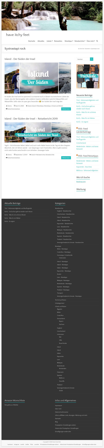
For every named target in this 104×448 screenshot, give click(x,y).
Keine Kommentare (14, 109)
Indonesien (62, 258)
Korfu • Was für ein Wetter (85, 118)
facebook (10, 444)
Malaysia (59, 363)
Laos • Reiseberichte (63, 227)
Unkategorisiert (59, 303)
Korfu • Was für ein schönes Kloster (15, 215)
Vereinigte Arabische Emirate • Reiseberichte (70, 242)
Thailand (59, 385)
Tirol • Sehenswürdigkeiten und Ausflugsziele (18, 208)
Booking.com (81, 182)
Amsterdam (62, 368)
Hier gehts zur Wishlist (11, 405)
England (59, 328)
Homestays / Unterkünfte (64, 255)
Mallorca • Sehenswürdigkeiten (87, 170)
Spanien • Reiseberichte (64, 236)
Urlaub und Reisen (57, 106)
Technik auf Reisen (60, 300)
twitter (27, 444)
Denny (10, 106)
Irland (59, 347)
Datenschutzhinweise (61, 412)
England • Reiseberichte (64, 211)
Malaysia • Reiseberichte (64, 230)
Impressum (58, 406)
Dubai (61, 391)
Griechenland (81, 143)
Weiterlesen (66, 109)
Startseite (31, 41)
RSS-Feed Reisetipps (88, 156)
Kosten (59, 274)
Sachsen (61, 324)
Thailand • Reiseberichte (64, 239)
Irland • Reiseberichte (63, 217)
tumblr (22, 444)
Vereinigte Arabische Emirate (65, 388)
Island (29, 106)
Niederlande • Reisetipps (64, 284)
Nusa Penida (63, 343)
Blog (56, 422)
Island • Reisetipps (38, 106)
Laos (58, 360)
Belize (59, 312)
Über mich (90, 41)
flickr (31, 444)
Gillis (60, 340)
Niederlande (60, 366)
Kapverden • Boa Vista (84, 167)
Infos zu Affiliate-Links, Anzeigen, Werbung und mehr (71, 415)
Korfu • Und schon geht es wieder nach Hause (18, 212)
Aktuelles (41, 41)
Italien (59, 353)
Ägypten (59, 309)
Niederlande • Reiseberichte (65, 233)
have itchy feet (17, 35)
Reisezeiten (58, 41)
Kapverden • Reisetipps (64, 271)
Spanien (59, 375)
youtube (36, 444)
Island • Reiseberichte (38, 155)
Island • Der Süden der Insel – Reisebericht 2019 (31, 118)
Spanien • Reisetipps (63, 287)
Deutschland (61, 319)
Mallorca (61, 378)
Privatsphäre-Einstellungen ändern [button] (65, 425)
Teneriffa (61, 381)
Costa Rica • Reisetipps (64, 252)
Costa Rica (60, 315)
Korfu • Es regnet (82, 122)
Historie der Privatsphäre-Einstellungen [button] (67, 428)
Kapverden (60, 356)
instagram (16, 444)
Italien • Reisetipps (62, 268)
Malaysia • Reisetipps (63, 280)
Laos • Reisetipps (62, 277)
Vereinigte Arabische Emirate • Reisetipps (69, 296)
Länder (49, 41)
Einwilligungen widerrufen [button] (63, 432)
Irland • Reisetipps (62, 261)
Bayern (61, 321)
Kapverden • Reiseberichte (65, 224)
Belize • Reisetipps (62, 249)
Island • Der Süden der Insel (20, 59)
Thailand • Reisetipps (63, 290)
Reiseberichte (79, 41)
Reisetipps (68, 41)
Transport (60, 293)
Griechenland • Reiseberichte (65, 214)
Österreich (60, 372)
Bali (60, 337)
